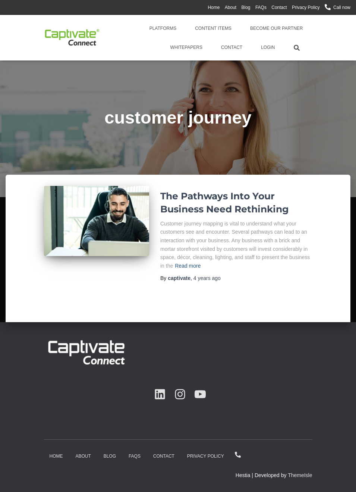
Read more (188, 266)
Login (268, 47)
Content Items (213, 28)
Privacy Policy (306, 7)
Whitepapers (186, 47)
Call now (341, 7)
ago (207, 278)
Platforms (162, 28)
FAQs (261, 7)
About (230, 7)
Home (214, 7)
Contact (279, 7)
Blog (246, 7)
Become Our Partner (276, 28)
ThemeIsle (300, 475)
